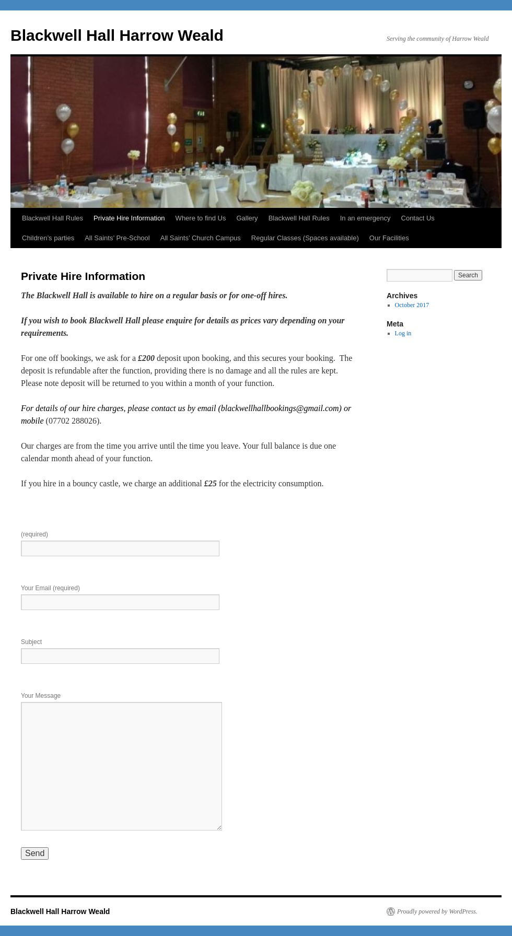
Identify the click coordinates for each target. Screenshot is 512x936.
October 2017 (412, 305)
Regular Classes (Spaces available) (305, 238)
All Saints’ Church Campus (200, 238)
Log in (403, 333)
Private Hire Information (129, 218)
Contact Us (418, 218)
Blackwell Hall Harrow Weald (117, 35)
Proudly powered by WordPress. (437, 911)
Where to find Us (201, 218)
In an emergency (365, 218)
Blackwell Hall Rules (52, 218)
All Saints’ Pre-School (117, 238)
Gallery (247, 218)
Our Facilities (389, 238)
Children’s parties (48, 238)
